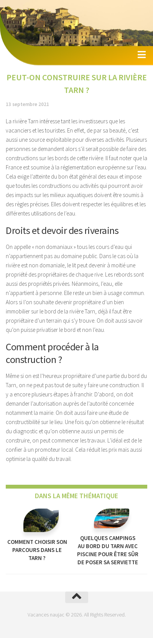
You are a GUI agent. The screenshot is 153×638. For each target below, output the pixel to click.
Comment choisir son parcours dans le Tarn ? (37, 550)
